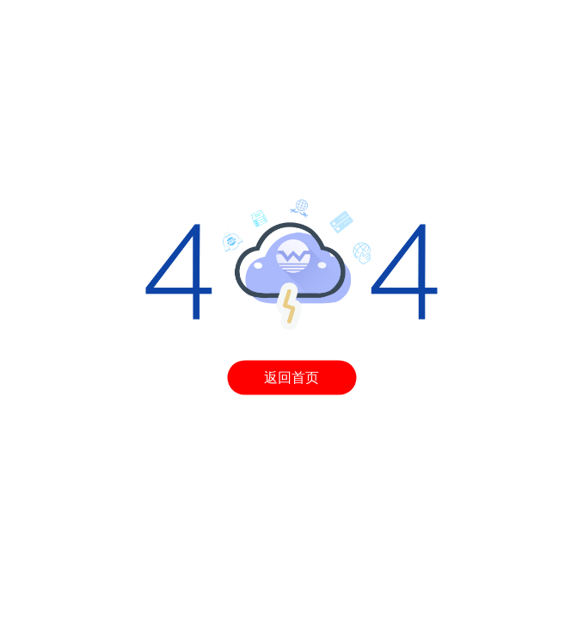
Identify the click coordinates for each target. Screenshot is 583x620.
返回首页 (291, 376)
